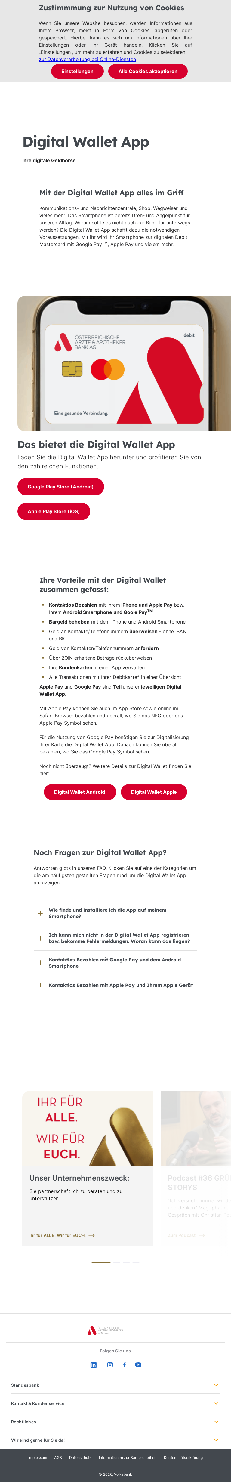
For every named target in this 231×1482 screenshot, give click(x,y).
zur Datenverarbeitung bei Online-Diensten (87, 59)
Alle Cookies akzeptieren (148, 71)
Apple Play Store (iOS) (54, 511)
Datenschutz (80, 1457)
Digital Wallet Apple (154, 792)
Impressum (37, 1457)
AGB (58, 1457)
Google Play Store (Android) (61, 487)
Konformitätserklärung (183, 1457)
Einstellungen (77, 71)
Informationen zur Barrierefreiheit (128, 1457)
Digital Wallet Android (80, 792)
